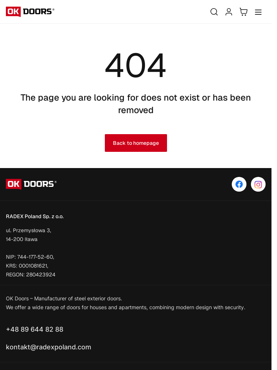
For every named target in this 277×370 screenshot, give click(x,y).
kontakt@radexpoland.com (48, 347)
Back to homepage (136, 143)
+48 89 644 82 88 (34, 329)
